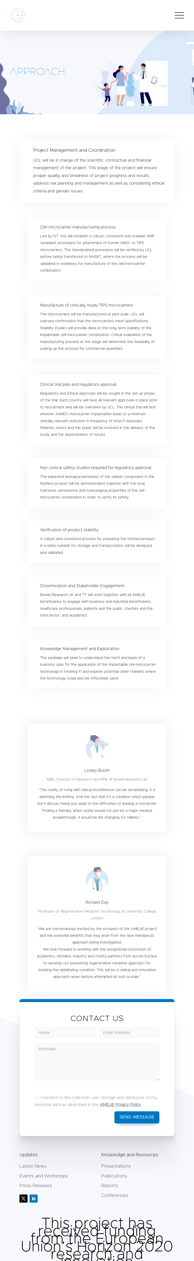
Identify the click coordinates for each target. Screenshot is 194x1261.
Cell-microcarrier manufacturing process (79, 232)
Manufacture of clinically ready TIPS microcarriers (87, 310)
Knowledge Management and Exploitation (81, 652)
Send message (136, 1117)
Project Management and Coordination (75, 152)
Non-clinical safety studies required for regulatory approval (96, 471)
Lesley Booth (97, 776)
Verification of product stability (71, 533)
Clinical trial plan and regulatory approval (80, 390)
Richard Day (96, 910)
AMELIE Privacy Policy (120, 1105)
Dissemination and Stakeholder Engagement (83, 589)
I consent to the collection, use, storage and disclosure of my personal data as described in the (96, 1101)
